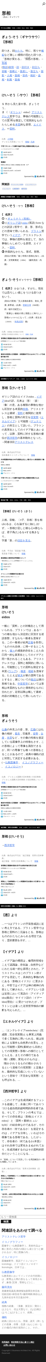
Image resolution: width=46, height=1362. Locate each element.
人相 (9, 75)
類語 (5, 67)
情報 (27, 142)
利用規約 (5, 1342)
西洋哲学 (12, 437)
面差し (24, 71)
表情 (11, 67)
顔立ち (36, 67)
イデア (16, 235)
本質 (17, 124)
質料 (12, 128)
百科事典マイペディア (8, 379)
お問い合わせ (9, 1345)
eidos (25, 222)
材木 (20, 675)
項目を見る (24, 540)
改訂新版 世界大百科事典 (9, 827)
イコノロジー (6, 188)
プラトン (36, 231)
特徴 (25, 409)
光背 (9, 737)
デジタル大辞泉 (6, 28)
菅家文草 (27, 305)
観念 (33, 679)
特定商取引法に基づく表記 (22, 1342)
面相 (17, 75)
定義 (30, 642)
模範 (31, 671)
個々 (12, 650)
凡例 (32, 142)
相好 (32, 75)
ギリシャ (15, 112)
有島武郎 (19, 322)
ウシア (12, 671)
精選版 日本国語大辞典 (8, 197)
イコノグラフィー (30, 184)
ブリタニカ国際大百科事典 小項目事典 (13, 596)
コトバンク (24, 4)
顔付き (25, 67)
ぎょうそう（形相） (19, 218)
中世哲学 (23, 683)
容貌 (4, 71)
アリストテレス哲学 (17, 184)
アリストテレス (24, 442)
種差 (23, 671)
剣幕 (9, 79)
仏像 (4, 729)
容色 (25, 75)
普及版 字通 (4, 500)
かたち (19, 50)
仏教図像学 (16, 188)
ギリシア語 (14, 222)
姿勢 (35, 733)
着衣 (17, 733)
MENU (4, 5)
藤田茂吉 (24, 188)
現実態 (34, 417)
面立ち (34, 71)
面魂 (17, 79)
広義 (33, 729)
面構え (13, 71)
